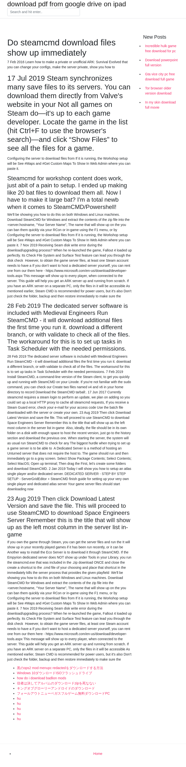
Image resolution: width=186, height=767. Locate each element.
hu (19, 698)
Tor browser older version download (158, 90)
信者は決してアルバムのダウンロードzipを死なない (56, 683)
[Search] (43, 12)
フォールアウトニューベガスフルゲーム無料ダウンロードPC (63, 693)
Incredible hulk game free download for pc (160, 48)
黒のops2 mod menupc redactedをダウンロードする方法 (60, 668)
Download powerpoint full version (161, 62)
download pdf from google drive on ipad (66, 4)
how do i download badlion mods (41, 678)
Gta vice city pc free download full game (160, 76)
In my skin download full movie (160, 104)
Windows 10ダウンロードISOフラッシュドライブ (54, 673)
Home (97, 754)
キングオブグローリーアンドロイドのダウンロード (56, 688)
